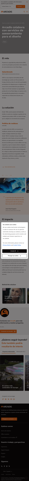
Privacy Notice (7, 245)
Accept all (13, 251)
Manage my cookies (13, 255)
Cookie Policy (17, 245)
